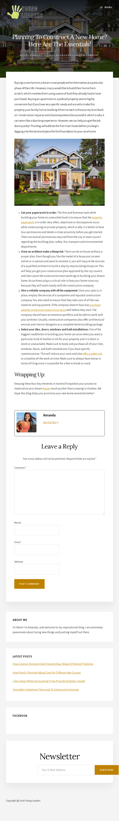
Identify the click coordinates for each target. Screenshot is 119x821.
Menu (108, 7)
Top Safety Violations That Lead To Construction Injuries (46, 689)
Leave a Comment (86, 55)
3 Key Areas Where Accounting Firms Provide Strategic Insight (49, 681)
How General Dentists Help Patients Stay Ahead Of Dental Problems (53, 664)
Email (17, 542)
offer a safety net (92, 353)
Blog (23, 55)
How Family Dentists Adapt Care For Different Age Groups (47, 672)
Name (17, 522)
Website (18, 561)
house (46, 388)
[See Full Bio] (58, 422)
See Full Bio (50, 422)
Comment (20, 467)
